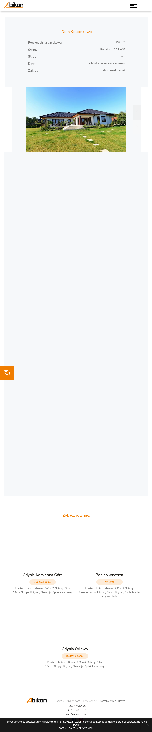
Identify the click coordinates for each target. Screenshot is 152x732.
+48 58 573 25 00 (76, 710)
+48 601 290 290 (76, 706)
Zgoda (62, 728)
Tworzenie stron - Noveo (111, 701)
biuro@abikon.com (76, 714)
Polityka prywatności (81, 728)
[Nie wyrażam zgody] (148, 725)
